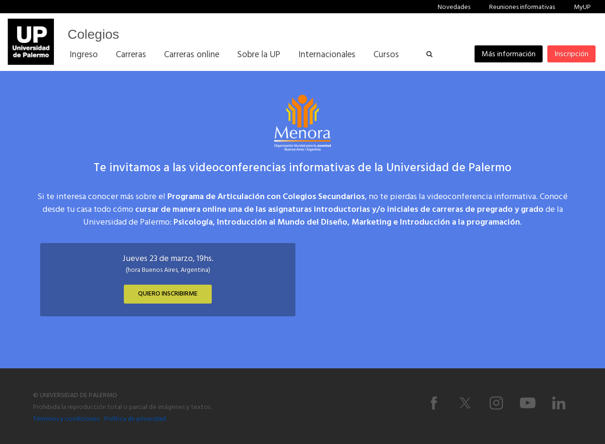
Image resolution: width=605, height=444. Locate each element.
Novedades (454, 7)
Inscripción (571, 54)
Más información (509, 54)
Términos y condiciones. (66, 419)
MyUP (582, 7)
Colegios (93, 34)
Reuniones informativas (522, 7)
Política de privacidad (135, 419)
